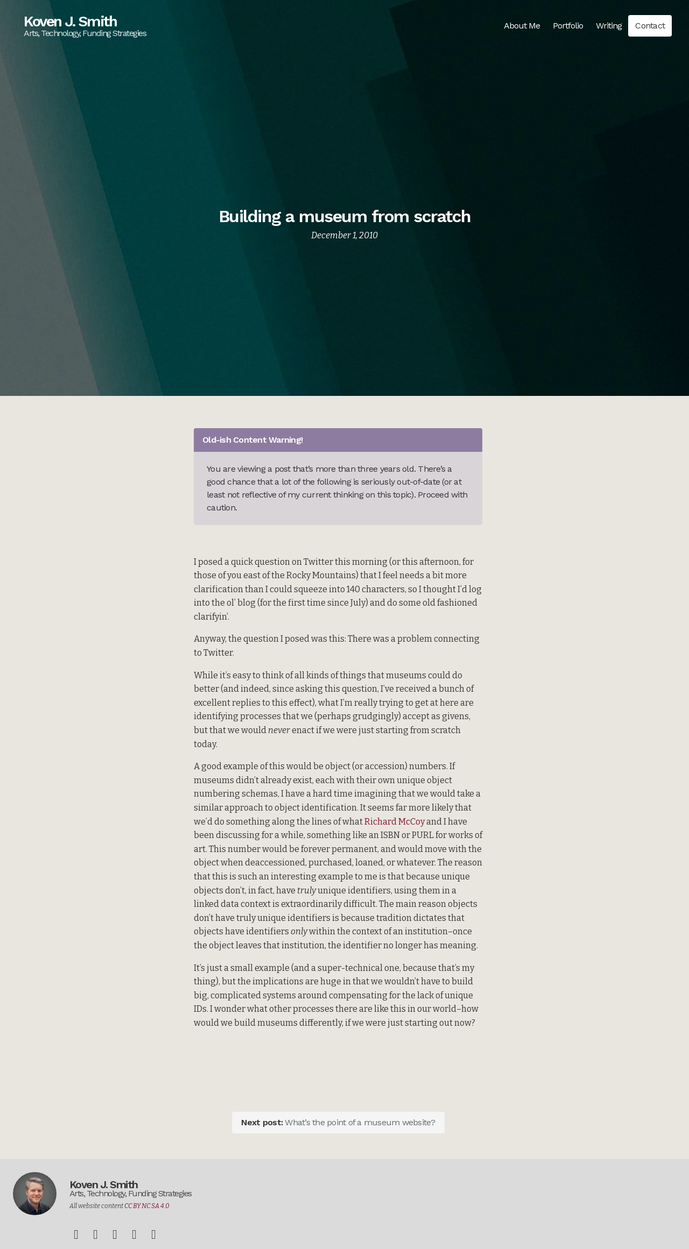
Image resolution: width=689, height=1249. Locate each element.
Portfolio (568, 25)
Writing (609, 25)
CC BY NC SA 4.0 (147, 1206)
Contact (650, 25)
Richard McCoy (394, 822)
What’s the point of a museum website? (338, 1122)
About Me (522, 25)
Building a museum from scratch (345, 216)
